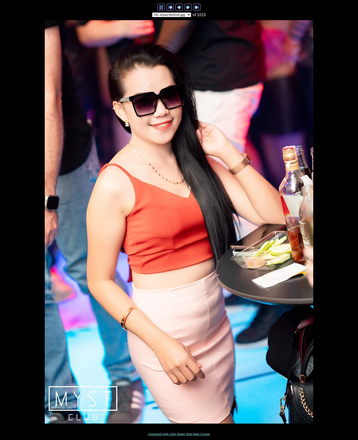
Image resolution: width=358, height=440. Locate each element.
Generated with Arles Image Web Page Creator (179, 434)
